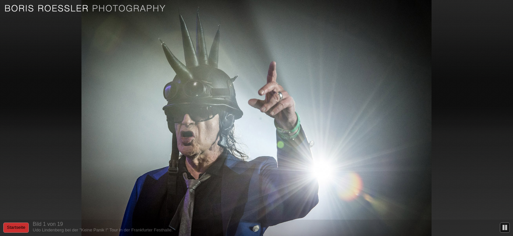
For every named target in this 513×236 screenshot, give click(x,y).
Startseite (16, 227)
